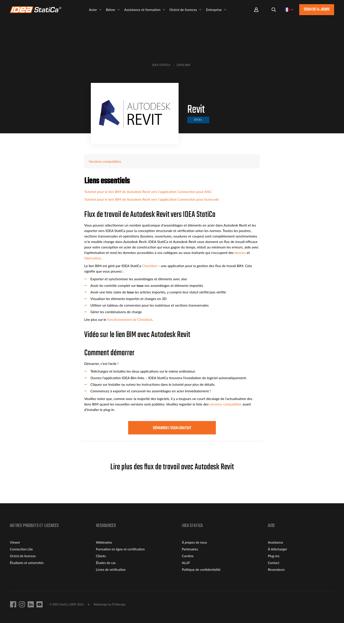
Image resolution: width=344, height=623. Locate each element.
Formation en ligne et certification (120, 549)
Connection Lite (21, 549)
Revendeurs (276, 569)
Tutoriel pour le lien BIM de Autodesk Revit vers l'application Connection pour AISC (148, 191)
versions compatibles (226, 404)
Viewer (15, 542)
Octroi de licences (23, 556)
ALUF (186, 563)
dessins (240, 252)
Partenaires (190, 549)
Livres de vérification (111, 569)
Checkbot (149, 266)
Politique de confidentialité (201, 569)
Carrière (188, 556)
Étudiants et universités (27, 563)
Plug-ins (274, 556)
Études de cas (106, 563)
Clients (101, 556)
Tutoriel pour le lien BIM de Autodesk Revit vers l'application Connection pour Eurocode (151, 199)
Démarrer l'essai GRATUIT (172, 428)
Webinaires (104, 542)
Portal (256, 9)
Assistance (275, 542)
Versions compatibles (105, 161)
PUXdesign (118, 604)
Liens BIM (183, 65)
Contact (273, 563)
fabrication (92, 258)
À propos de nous (194, 542)
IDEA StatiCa (161, 65)
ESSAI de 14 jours (317, 9)
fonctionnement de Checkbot (129, 319)
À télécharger (277, 549)
